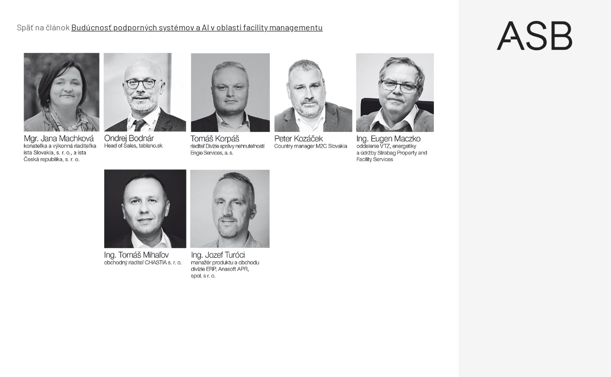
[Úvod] (535, 35)
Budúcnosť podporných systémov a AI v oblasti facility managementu (197, 27)
